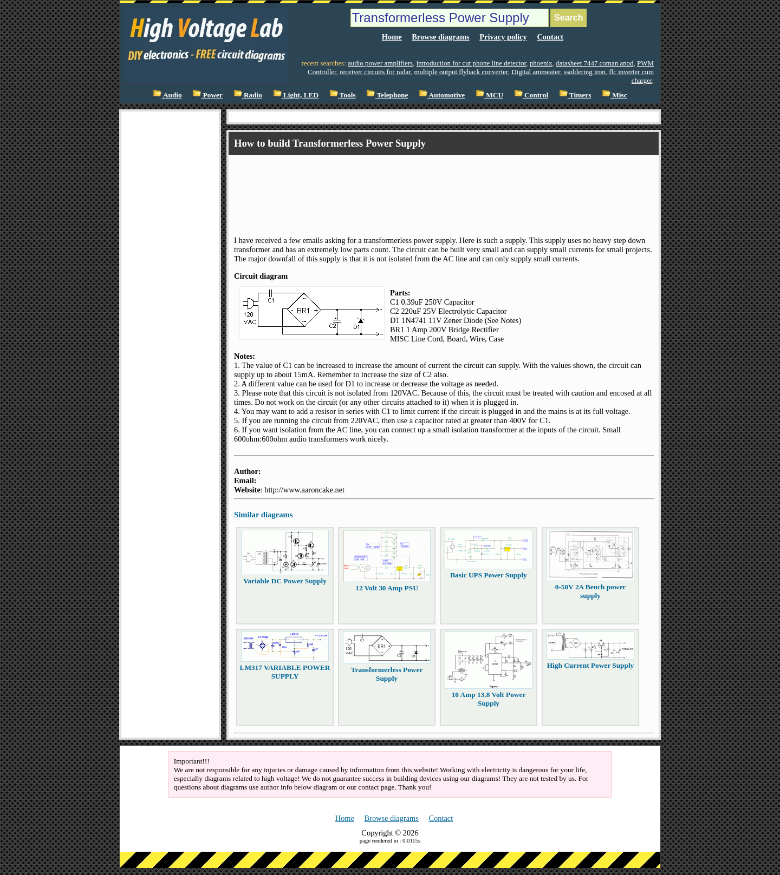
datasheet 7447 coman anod (595, 63)
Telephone (387, 95)
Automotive (442, 95)
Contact (550, 36)
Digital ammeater (535, 72)
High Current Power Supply (590, 665)
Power (207, 95)
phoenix (541, 63)
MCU (489, 95)
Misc (614, 95)
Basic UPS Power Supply (488, 575)
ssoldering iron (584, 72)
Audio (167, 95)
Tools (342, 95)
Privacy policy (503, 36)
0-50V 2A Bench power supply (590, 591)
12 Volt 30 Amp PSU (386, 588)
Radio (247, 95)
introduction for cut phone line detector (471, 63)
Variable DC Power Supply (285, 581)
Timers (575, 95)
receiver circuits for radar (375, 72)
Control (531, 95)
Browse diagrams (440, 36)
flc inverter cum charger (631, 76)
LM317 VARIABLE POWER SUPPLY (285, 671)
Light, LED (296, 95)
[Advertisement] (431, 185)
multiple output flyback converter (461, 72)
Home (392, 36)
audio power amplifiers (380, 63)
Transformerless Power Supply (387, 674)
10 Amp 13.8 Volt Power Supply (489, 698)
